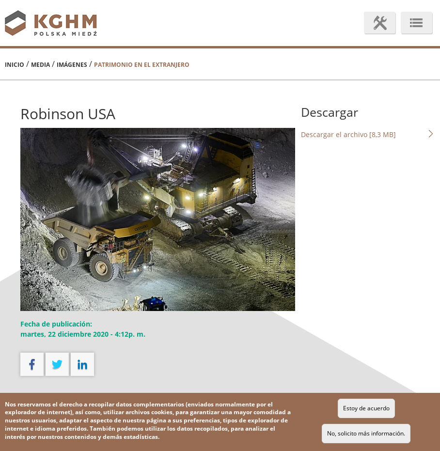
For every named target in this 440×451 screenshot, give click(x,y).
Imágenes (72, 65)
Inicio (14, 65)
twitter (57, 364)
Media (40, 65)
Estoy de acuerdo (366, 408)
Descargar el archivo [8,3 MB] (368, 134)
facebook (32, 364)
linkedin (82, 364)
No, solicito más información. (366, 433)
